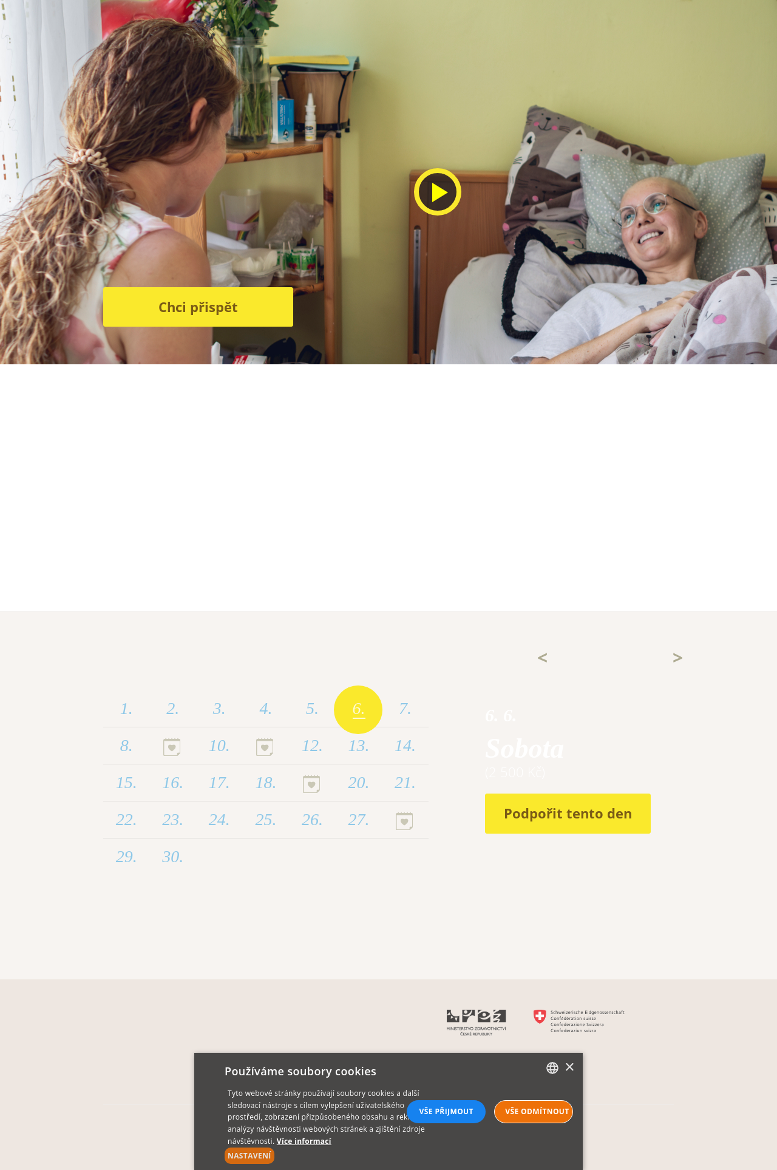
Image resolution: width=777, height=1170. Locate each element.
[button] (329, 1156)
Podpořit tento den (568, 813)
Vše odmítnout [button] (537, 1111)
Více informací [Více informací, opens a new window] (304, 1141)
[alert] (388, 1111)
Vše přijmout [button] (446, 1111)
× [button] (569, 1067)
